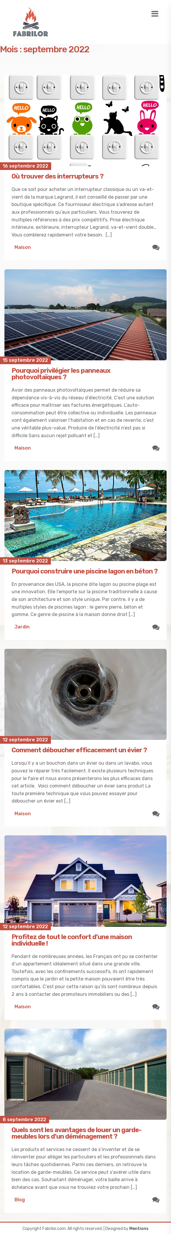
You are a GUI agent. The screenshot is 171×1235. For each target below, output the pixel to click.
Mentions (139, 1228)
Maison (22, 247)
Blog (19, 1199)
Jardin (22, 627)
